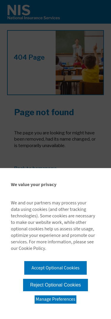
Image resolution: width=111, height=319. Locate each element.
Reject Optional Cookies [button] (55, 284)
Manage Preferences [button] (55, 299)
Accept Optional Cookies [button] (55, 268)
